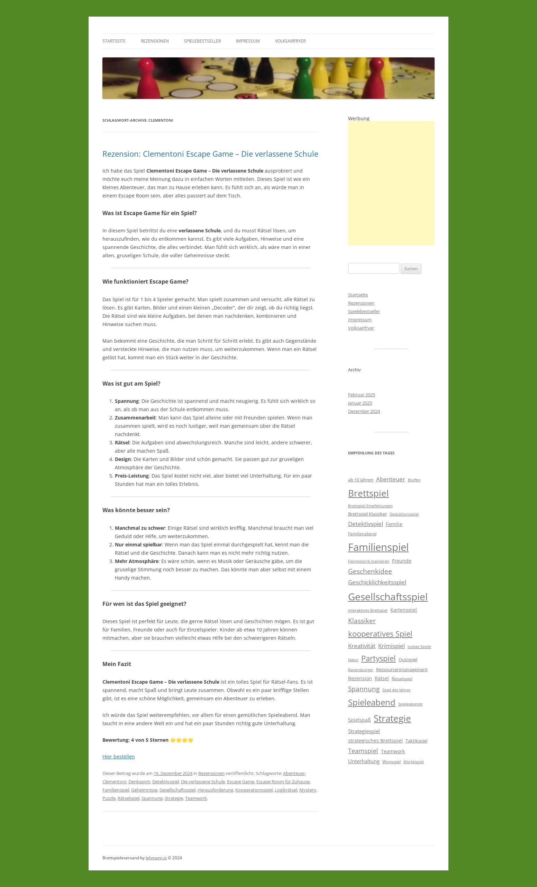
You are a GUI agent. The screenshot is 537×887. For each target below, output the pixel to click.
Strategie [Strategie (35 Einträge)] (392, 718)
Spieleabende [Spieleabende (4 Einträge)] (410, 704)
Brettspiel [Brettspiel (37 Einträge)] (368, 493)
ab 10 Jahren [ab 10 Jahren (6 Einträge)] (360, 480)
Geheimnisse (144, 790)
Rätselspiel (128, 798)
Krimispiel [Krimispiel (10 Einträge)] (391, 646)
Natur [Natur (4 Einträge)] (353, 659)
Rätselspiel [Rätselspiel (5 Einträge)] (402, 679)
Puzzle (109, 798)
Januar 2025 (360, 403)
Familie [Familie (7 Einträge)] (394, 524)
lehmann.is (156, 858)
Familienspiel (115, 790)
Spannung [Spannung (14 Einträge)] (364, 688)
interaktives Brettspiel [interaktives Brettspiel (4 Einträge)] (368, 610)
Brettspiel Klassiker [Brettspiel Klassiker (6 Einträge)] (367, 514)
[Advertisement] (391, 183)
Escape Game (240, 781)
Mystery (307, 790)
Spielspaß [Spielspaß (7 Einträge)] (359, 720)
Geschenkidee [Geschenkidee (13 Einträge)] (370, 571)
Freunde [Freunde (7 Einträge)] (401, 560)
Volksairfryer (290, 41)
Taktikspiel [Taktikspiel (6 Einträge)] (416, 741)
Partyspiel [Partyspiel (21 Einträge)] (378, 658)
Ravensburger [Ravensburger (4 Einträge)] (360, 669)
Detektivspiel (165, 781)
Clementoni (114, 781)
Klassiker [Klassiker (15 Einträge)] (362, 620)
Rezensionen (155, 41)
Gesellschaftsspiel (177, 790)
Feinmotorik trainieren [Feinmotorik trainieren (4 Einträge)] (368, 561)
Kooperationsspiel (254, 790)
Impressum (248, 41)
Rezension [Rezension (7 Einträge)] (360, 678)
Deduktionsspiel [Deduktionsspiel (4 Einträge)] (404, 514)
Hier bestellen (118, 756)
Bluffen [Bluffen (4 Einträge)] (414, 480)
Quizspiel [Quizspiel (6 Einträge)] (408, 659)
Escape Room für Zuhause (283, 781)
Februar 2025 (361, 394)
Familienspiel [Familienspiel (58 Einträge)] (378, 547)
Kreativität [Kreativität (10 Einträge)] (361, 646)
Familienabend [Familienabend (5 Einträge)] (362, 534)
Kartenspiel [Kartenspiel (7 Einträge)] (403, 610)
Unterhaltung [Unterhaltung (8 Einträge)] (364, 761)
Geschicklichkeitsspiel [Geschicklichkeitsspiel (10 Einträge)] (377, 582)
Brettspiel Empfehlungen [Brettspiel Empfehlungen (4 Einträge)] (370, 505)
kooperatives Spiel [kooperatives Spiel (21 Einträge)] (380, 634)
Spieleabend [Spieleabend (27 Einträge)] (371, 702)
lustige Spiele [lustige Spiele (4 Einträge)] (419, 646)
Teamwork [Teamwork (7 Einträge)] (393, 751)
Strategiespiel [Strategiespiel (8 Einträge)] (364, 731)
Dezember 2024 (364, 411)
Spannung (152, 798)
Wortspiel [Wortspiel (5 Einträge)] (391, 762)
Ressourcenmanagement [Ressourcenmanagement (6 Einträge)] (402, 669)
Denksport (139, 781)
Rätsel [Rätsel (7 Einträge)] (382, 678)
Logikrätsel (286, 790)
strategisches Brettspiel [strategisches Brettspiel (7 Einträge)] (375, 740)
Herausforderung (215, 790)
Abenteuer (294, 773)
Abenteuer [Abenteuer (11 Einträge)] (390, 479)
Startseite (114, 41)
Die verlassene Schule (203, 781)
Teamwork (196, 798)
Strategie (174, 798)
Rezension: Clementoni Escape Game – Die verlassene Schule (210, 153)
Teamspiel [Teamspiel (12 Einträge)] (363, 751)
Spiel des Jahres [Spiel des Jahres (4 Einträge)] (396, 689)
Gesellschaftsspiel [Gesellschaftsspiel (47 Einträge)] (388, 596)
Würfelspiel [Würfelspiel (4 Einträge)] (413, 761)
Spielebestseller (202, 41)
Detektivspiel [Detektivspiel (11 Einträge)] (365, 524)
